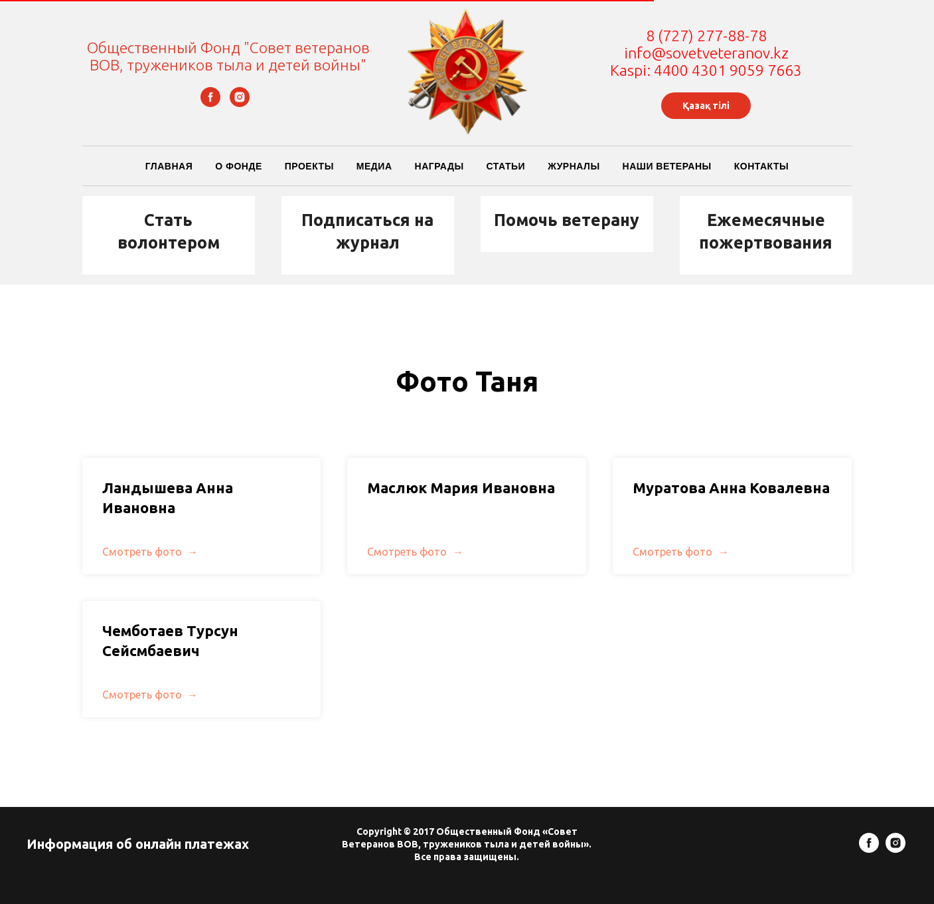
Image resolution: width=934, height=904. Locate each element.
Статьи (506, 166)
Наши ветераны (667, 166)
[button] (169, 232)
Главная (169, 166)
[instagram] (240, 103)
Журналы (573, 166)
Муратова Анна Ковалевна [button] (731, 481)
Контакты (761, 166)
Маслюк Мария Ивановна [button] (461, 481)
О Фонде (238, 166)
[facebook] (210, 103)
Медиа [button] (374, 166)
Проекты (309, 166)
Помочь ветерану (566, 220)
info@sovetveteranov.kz (706, 53)
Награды (439, 166)
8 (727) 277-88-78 (706, 35)
